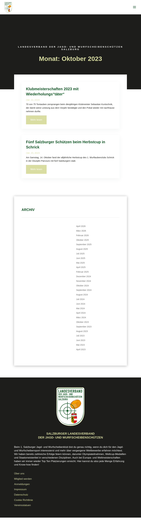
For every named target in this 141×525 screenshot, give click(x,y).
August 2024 (82, 294)
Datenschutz (21, 494)
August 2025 (82, 249)
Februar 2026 (82, 235)
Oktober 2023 (82, 322)
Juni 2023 (80, 340)
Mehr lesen (36, 120)
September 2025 (84, 244)
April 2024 (80, 313)
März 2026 (81, 231)
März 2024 (81, 317)
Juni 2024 (80, 304)
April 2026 (80, 226)
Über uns (19, 473)
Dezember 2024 (83, 276)
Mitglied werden (23, 478)
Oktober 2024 (82, 285)
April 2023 (80, 349)
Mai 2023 (80, 345)
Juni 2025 (80, 258)
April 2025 (80, 267)
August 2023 (82, 331)
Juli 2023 (80, 335)
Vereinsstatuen (22, 505)
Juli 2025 (80, 253)
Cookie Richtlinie (23, 500)
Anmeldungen (22, 484)
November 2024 (83, 281)
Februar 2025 (82, 272)
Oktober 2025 (82, 240)
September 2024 (84, 290)
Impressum (20, 489)
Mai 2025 (80, 263)
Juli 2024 (80, 299)
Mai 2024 (80, 308)
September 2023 (84, 326)
